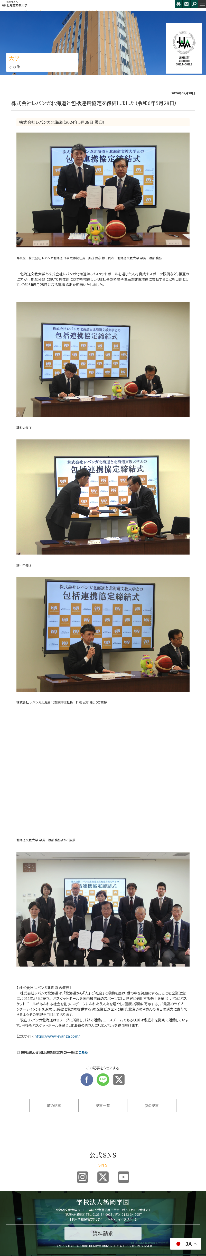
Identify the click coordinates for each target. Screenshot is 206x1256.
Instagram (82, 1177)
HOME (10, 11)
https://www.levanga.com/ (57, 1036)
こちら (83, 1052)
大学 (23, 11)
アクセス (178, 4)
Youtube (123, 1177)
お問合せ (186, 4)
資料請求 (103, 1233)
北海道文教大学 (87, 4)
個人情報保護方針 (83, 1219)
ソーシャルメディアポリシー (117, 1219)
